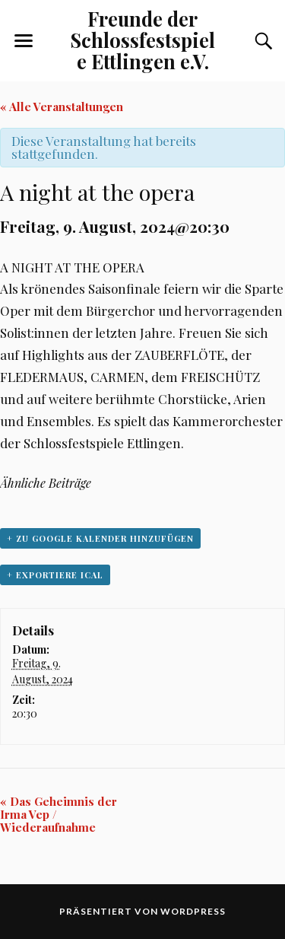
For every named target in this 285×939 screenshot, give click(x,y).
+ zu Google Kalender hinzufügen (100, 538)
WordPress (193, 911)
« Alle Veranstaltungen (61, 106)
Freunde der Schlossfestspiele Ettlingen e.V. (143, 39)
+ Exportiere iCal (55, 575)
